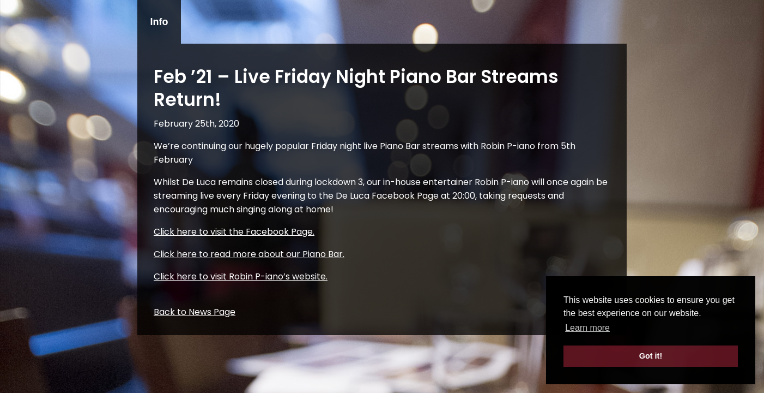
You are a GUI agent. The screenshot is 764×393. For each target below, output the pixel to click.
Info (159, 21)
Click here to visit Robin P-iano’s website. (241, 276)
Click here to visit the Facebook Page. (234, 231)
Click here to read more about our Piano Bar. (249, 254)
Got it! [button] (650, 356)
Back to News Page (194, 312)
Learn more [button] (587, 327)
